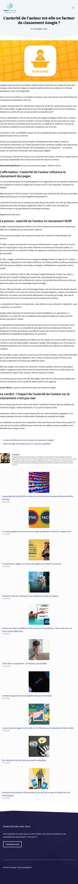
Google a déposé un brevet (63, 244)
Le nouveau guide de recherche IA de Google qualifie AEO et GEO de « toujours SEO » (37, 531)
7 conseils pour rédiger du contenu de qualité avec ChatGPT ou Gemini (31, 564)
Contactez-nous (12, 844)
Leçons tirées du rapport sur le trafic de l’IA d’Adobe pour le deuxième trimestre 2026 (37, 728)
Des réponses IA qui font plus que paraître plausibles (24, 760)
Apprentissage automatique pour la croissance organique (27, 443)
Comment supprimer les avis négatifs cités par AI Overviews (27, 695)
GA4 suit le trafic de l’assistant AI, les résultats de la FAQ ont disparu (30, 596)
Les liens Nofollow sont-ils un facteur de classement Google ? (29, 440)
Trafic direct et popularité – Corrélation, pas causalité (24, 663)
